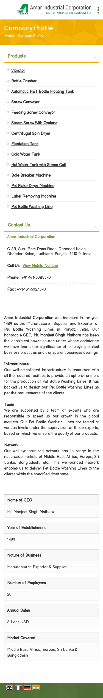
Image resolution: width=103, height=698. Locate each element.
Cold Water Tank (25, 154)
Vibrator (18, 70)
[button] (40, 265)
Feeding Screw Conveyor (33, 112)
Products (17, 56)
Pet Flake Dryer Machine (32, 186)
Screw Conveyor (25, 102)
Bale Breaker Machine (31, 175)
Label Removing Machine (33, 196)
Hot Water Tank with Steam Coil (38, 165)
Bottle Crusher (24, 81)
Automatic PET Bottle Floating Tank (42, 91)
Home (9, 36)
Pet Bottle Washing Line (31, 206)
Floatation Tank (24, 144)
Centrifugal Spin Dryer (30, 133)
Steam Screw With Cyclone (34, 123)
